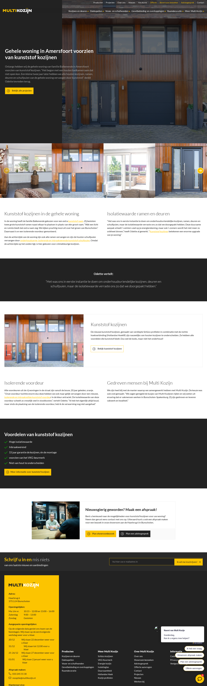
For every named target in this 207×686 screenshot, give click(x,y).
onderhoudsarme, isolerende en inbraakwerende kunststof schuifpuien (55, 240)
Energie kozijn (105, 664)
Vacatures (138, 2)
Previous (8, 170)
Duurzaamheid (105, 671)
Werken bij (139, 682)
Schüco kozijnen (106, 656)
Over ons (116, 2)
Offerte (150, 2)
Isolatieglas (103, 667)
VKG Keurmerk (105, 660)
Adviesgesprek (186, 2)
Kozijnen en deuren (79, 11)
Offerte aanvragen (143, 667)
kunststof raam (75, 221)
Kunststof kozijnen (159, 231)
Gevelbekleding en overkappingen (149, 11)
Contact (200, 2)
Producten (90, 2)
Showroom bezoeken (167, 2)
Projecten (103, 2)
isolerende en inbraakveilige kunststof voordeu (27, 397)
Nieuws (127, 2)
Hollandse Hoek (106, 675)
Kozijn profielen (106, 678)
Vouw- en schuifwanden (117, 11)
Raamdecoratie (175, 11)
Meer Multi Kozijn (194, 11)
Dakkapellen (97, 11)
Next (199, 170)
